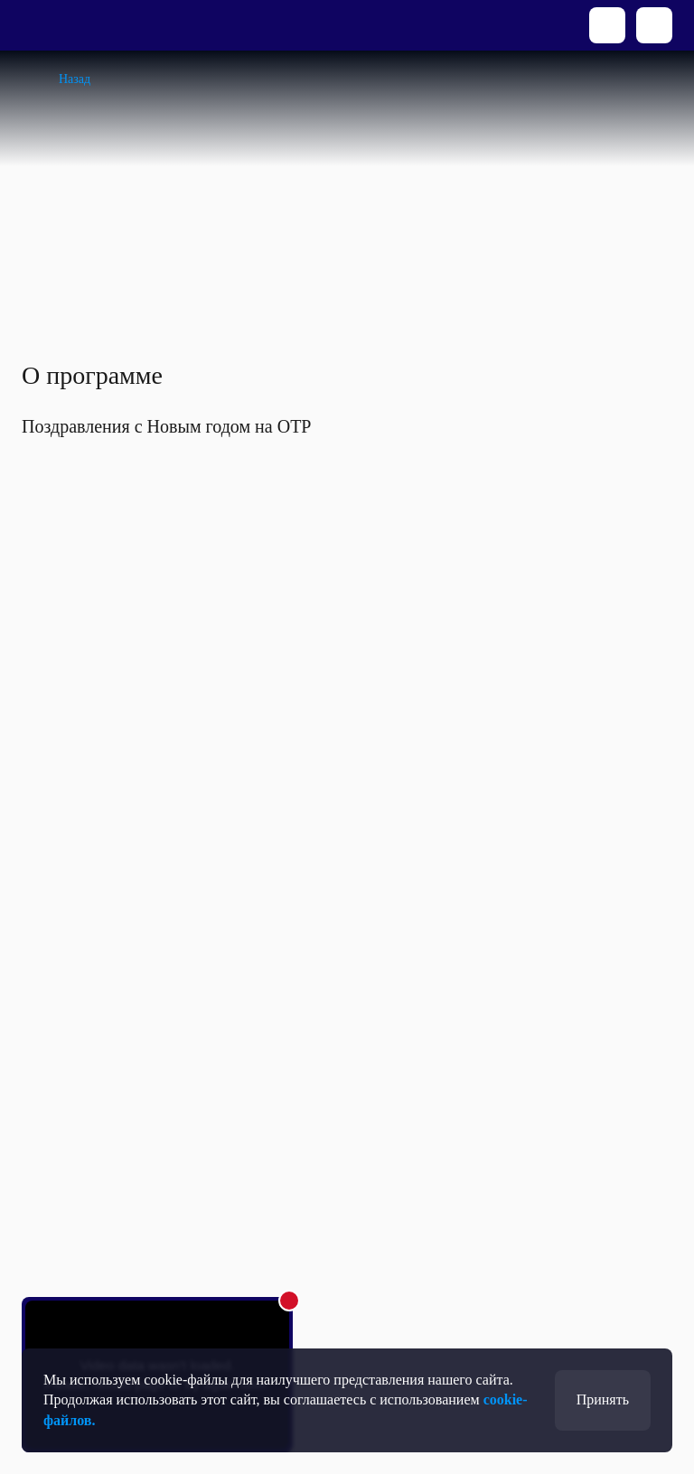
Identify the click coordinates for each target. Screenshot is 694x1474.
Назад (74, 79)
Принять (603, 1399)
